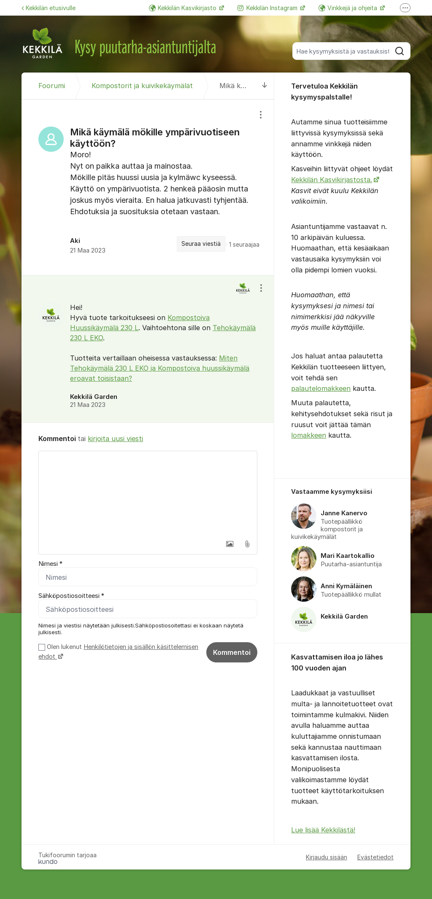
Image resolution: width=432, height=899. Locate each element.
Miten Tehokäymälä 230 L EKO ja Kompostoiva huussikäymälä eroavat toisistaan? (159, 368)
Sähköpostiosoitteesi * (71, 596)
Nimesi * (50, 564)
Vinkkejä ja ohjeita (349, 7)
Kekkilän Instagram (268, 7)
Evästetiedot (375, 857)
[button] (229, 544)
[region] (148, 187)
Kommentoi (232, 652)
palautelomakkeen (321, 388)
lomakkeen (308, 435)
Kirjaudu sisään (326, 857)
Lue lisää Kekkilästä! (323, 830)
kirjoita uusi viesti (115, 438)
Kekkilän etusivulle (49, 7)
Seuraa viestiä (201, 243)
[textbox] (148, 493)
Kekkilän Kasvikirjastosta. (331, 179)
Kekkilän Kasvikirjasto (183, 7)
